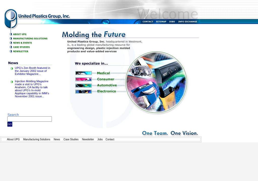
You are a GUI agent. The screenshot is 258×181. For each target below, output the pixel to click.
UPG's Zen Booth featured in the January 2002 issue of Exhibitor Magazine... (32, 70)
